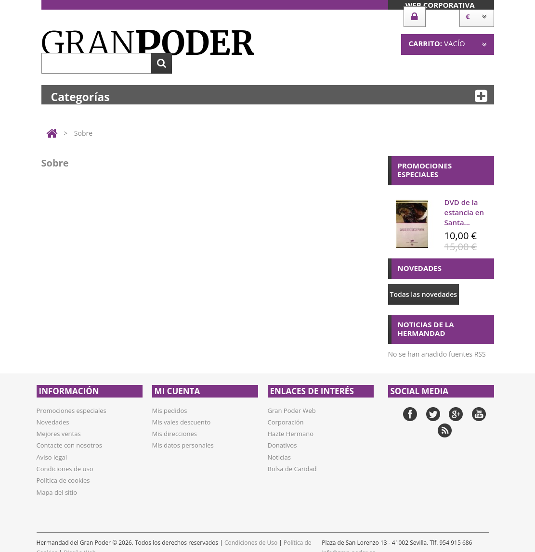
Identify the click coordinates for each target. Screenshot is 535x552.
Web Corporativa (440, 5)
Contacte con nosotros (70, 445)
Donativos (282, 445)
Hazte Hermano (290, 433)
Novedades (53, 422)
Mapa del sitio (57, 492)
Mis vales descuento (181, 422)
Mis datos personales (183, 445)
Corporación (286, 422)
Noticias (279, 457)
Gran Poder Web (292, 410)
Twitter (433, 414)
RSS (445, 430)
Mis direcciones (174, 433)
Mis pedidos (169, 410)
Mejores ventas (59, 433)
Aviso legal (52, 457)
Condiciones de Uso (250, 543)
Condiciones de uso (65, 468)
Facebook (410, 414)
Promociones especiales (71, 410)
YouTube (479, 414)
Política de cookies (63, 480)
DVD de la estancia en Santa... (464, 212)
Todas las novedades (423, 294)
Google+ (456, 414)
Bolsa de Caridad (292, 468)
